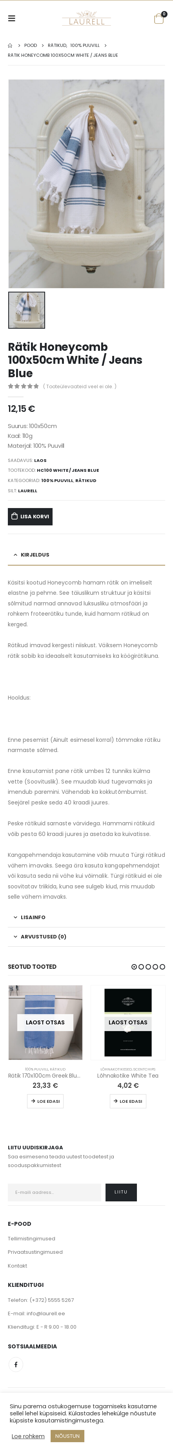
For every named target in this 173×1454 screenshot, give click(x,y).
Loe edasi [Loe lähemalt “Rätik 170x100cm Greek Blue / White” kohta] (48, 1100)
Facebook (16, 1364)
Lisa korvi (34, 515)
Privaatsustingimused (35, 1251)
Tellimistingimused (31, 1238)
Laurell (27, 490)
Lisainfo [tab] (33, 917)
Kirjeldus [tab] (35, 554)
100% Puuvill (57, 480)
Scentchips (144, 1068)
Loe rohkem (28, 1436)
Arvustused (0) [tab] (43, 936)
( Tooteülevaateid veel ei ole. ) (80, 385)
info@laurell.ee (46, 1313)
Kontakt (17, 1265)
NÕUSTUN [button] (67, 1436)
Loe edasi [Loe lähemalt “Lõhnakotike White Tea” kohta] (131, 1100)
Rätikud (86, 480)
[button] (134, 966)
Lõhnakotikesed (116, 1068)
